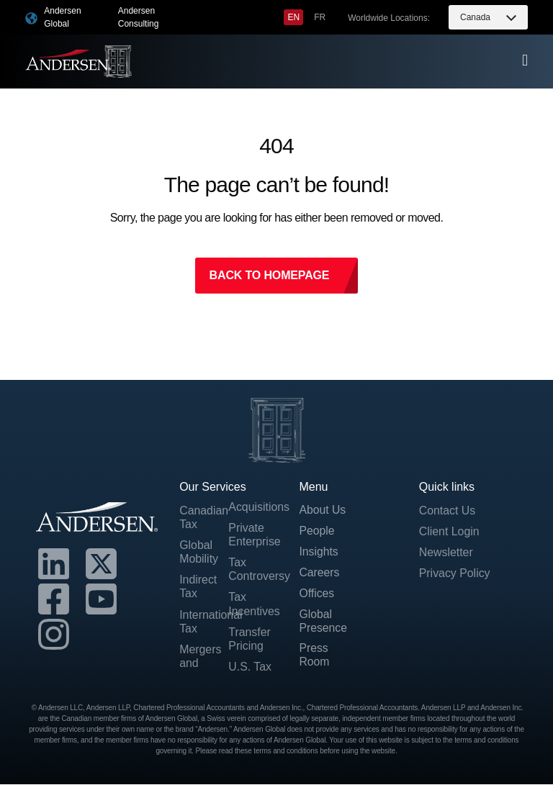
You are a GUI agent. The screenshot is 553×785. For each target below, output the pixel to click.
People (317, 531)
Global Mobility (198, 553)
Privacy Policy (455, 574)
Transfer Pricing (249, 639)
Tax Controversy (252, 570)
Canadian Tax (203, 517)
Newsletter (446, 553)
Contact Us (447, 510)
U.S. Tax (249, 667)
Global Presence (323, 622)
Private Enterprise (252, 535)
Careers (319, 574)
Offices (317, 595)
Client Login (449, 531)
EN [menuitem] (293, 17)
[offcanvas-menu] (525, 60)
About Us (322, 510)
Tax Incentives (252, 604)
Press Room (314, 657)
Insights (318, 553)
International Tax (203, 622)
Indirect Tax (198, 587)
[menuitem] (293, 17)
